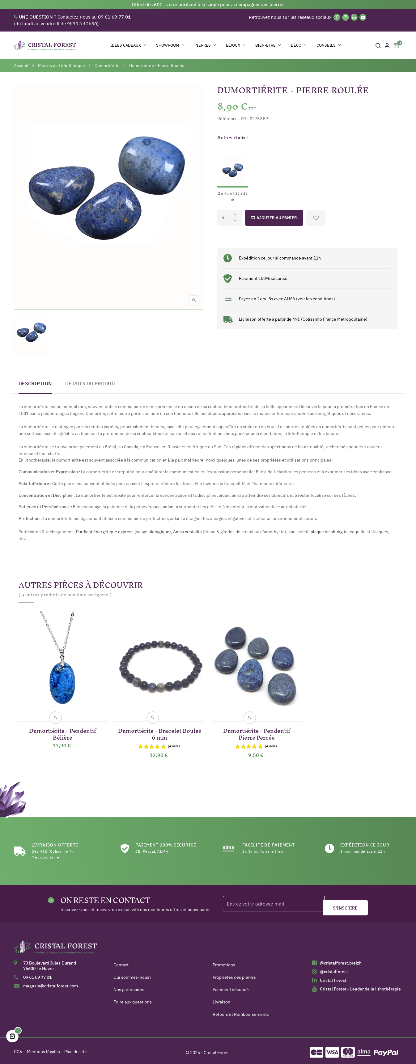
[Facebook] (336, 17)
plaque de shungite (329, 531)
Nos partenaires (128, 986)
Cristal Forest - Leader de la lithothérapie (360, 986)
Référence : (228, 118)
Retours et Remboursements (241, 1011)
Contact (121, 962)
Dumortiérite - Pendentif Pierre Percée (256, 729)
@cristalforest (334, 968)
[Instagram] (345, 17)
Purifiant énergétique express (105, 531)
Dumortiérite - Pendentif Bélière (62, 729)
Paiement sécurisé (231, 986)
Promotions (224, 962)
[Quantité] (229, 218)
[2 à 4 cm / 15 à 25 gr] (232, 174)
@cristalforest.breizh (341, 960)
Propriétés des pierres (234, 974)
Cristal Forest (333, 977)
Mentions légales (43, 1048)
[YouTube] (362, 17)
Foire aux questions (132, 999)
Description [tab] (35, 383)
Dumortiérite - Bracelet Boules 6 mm (159, 729)
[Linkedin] (354, 17)
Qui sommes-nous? (132, 974)
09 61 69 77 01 (37, 974)
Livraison (221, 999)
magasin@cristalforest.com (50, 983)
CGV (18, 1048)
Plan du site (75, 1048)
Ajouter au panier (274, 218)
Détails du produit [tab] (90, 383)
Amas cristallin (187, 531)
